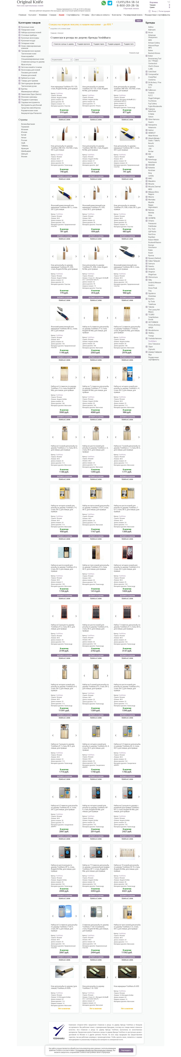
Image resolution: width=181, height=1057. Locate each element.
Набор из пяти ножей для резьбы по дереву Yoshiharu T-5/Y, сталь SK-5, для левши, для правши (95, 508)
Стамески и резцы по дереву (33, 62)
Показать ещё (134, 53)
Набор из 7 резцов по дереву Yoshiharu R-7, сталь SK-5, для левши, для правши (63, 746)
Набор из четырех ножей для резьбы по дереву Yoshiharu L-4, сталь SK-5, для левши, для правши (127, 389)
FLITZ (150, 95)
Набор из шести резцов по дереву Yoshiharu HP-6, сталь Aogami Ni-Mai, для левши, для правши (63, 868)
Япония (24, 157)
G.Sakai (151, 114)
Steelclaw (152, 296)
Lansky (151, 176)
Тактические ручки (29, 86)
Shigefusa (152, 274)
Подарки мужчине (83, 44)
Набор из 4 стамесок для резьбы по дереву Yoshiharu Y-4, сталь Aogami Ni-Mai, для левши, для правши (95, 330)
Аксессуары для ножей (30, 70)
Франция (25, 148)
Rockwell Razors (154, 242)
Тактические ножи (28, 54)
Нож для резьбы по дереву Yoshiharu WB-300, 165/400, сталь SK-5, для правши (127, 89)
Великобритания (28, 124)
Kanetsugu (152, 159)
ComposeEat (153, 74)
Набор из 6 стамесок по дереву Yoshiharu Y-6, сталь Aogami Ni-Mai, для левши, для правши (63, 388)
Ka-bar (150, 151)
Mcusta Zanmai (154, 187)
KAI (149, 154)
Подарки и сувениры (29, 100)
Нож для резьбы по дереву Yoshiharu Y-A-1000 (93, 987)
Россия (24, 140)
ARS (150, 40)
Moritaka (151, 200)
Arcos (150, 32)
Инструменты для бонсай (31, 105)
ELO (149, 87)
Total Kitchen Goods (153, 318)
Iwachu (151, 146)
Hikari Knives (153, 136)
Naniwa (151, 210)
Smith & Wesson (154, 283)
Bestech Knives (154, 53)
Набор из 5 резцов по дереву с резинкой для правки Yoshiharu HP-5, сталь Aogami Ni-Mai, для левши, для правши (126, 808)
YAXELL (151, 333)
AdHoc (150, 27)
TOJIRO (151, 315)
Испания (24, 129)
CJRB (150, 69)
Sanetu (151, 266)
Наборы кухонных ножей (31, 32)
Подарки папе (129, 44)
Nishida (151, 213)
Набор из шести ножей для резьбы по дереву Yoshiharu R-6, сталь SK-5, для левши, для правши (127, 687)
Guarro (151, 122)
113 (126, 405)
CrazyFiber (152, 77)
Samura (151, 264)
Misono (151, 197)
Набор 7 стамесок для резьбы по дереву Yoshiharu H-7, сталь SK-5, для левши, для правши (127, 627)
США (23, 143)
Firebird (151, 93)
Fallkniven (152, 90)
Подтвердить (126, 1050)
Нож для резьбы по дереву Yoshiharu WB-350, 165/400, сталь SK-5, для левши (64, 148)
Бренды (150, 23)
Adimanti (151, 30)
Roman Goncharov (152, 246)
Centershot (152, 63)
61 (125, 103)
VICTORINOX (153, 322)
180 (94, 346)
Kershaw (151, 170)
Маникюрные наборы (30, 92)
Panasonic (152, 223)
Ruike (150, 250)
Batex (150, 50)
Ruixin (150, 253)
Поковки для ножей (29, 73)
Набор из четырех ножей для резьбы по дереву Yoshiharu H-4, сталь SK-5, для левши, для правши (127, 568)
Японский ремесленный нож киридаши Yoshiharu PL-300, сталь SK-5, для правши (93, 207)
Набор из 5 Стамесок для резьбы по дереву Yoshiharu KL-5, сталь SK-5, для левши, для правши (127, 746)
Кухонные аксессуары (30, 38)
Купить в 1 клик (64, 119)
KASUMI (151, 165)
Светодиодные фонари (30, 83)
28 (125, 882)
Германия (25, 127)
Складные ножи (27, 43)
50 (94, 102)
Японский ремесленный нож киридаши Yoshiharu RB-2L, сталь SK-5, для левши (64, 329)
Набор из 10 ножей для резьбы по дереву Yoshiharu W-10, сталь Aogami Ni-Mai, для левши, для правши (127, 868)
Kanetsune (152, 162)
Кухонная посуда (28, 41)
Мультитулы (26, 64)
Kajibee (151, 157)
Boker (150, 56)
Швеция (24, 154)
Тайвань (24, 146)
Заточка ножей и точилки (31, 67)
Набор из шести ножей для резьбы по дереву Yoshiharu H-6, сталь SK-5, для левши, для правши (95, 628)
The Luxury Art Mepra (154, 311)
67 (94, 1001)
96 (126, 105)
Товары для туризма (29, 81)
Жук (150, 355)
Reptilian (151, 237)
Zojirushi (151, 349)
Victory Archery (154, 325)
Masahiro (152, 181)
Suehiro (151, 299)
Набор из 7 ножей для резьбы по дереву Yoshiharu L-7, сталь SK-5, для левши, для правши (127, 448)
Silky (150, 280)
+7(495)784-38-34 (127, 2)
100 (94, 163)
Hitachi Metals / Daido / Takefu (154, 139)
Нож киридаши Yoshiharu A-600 (126, 986)
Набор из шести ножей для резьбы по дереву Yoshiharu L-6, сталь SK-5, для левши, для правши (95, 449)
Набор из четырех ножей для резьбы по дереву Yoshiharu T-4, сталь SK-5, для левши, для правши (64, 508)
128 (63, 584)
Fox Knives (152, 101)
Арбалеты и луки (28, 78)
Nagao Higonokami (153, 206)
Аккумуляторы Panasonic (31, 113)
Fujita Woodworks (155, 106)
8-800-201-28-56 (128, 6)
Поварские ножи (28, 30)
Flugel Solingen (154, 98)
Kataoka (151, 168)
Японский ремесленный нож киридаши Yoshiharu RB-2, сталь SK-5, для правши (126, 267)
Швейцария (26, 151)
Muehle (151, 202)
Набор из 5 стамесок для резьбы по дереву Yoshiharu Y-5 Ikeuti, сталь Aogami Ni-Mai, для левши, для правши (127, 330)
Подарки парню (98, 44)
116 (63, 1001)
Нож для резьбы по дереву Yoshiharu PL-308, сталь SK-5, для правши (127, 207)
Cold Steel (152, 72)
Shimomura (153, 277)
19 (126, 224)
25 (94, 580)
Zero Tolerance (154, 344)
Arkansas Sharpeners (152, 36)
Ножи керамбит (27, 56)
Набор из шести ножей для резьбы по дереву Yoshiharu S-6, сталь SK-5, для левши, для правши (64, 568)
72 (94, 104)
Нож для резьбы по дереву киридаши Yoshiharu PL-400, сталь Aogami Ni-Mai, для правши (64, 267)
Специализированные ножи (32, 59)
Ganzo (150, 117)
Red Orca (151, 234)
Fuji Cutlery (152, 104)
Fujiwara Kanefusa (152, 110)
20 (126, 163)
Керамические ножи (29, 111)
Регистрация (164, 11)
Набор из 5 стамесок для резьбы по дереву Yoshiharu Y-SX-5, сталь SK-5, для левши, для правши (64, 928)
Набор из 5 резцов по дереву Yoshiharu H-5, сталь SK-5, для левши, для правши (63, 627)
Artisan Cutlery (154, 43)
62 (94, 220)
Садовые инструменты (30, 102)
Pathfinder (152, 226)
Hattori (151, 130)
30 (94, 343)
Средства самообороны (31, 108)
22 (95, 1003)
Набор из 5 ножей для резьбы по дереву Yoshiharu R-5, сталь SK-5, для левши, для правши (95, 686)
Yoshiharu (152, 341)
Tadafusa (152, 304)
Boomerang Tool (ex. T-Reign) (154, 60)
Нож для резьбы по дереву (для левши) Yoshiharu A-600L (64, 987)
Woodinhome (153, 330)
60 (62, 220)
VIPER (150, 328)
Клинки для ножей (28, 75)
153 (94, 582)
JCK (149, 149)
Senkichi (151, 269)
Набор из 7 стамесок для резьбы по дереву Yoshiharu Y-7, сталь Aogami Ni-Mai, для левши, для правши (95, 389)
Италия (24, 132)
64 (62, 999)
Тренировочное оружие (31, 51)
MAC (150, 178)
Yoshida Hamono (155, 338)
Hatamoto (152, 127)
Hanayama (152, 125)
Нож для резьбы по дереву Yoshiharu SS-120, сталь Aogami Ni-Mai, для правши (95, 89)
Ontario (151, 221)
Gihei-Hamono (153, 119)
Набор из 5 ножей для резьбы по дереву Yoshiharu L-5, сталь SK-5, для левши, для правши (64, 448)
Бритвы (24, 89)
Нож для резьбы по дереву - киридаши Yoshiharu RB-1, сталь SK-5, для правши (126, 148)
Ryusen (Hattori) (154, 258)
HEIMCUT (152, 133)
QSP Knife (152, 232)
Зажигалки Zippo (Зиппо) (31, 94)
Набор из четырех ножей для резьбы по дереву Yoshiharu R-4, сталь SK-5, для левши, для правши (64, 687)
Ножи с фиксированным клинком (31, 47)
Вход (154, 11)
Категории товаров (30, 23)
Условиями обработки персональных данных (94, 1050)
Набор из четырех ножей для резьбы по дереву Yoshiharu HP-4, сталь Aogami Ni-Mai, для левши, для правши (95, 808)
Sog (149, 291)
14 (63, 104)
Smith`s (151, 285)
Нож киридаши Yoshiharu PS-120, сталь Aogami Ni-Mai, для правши (64, 88)
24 (62, 522)
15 (63, 823)
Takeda (151, 307)
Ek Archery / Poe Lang (154, 83)
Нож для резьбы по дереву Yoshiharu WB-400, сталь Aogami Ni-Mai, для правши (95, 148)
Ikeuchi (151, 143)
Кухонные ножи (27, 27)
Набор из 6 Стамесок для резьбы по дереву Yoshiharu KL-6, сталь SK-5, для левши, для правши (64, 807)
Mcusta (151, 184)
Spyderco (152, 293)
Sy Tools (151, 302)
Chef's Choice (153, 66)
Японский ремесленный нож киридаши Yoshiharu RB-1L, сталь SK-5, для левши (64, 207)
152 (94, 763)
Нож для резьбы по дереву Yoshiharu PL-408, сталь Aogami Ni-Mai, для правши (95, 267)
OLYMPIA (151, 218)
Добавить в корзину (64, 117)
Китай (23, 135)
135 (63, 944)
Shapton (151, 272)
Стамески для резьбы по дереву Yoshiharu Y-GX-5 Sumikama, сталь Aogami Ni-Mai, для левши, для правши (95, 928)
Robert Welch (153, 240)
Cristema (151, 80)
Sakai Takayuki (154, 261)
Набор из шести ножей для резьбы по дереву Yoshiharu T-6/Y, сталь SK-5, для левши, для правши (126, 508)
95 (94, 222)
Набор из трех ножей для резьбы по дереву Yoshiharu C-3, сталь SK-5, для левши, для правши (127, 927)
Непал (23, 138)
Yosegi (151, 336)
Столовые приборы (29, 35)
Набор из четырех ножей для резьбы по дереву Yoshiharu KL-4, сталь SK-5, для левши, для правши (95, 747)
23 (125, 403)
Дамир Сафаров (155, 352)
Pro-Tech (151, 229)
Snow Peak (152, 288)
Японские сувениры (29, 97)
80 (63, 102)
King (150, 173)
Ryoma (151, 255)
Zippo (150, 347)
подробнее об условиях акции (60, 29)
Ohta (150, 215)
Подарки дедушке (114, 44)
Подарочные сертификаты (153, 358)
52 (62, 100)
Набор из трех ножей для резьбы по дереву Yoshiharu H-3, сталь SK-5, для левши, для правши (95, 567)
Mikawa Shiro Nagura (153, 193)
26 (94, 761)
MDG (150, 189)
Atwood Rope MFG (153, 47)
